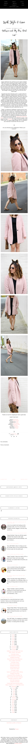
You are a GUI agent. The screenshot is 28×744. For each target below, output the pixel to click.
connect (14, 5)
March (13, 696)
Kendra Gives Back (14, 668)
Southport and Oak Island (14, 616)
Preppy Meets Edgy (12, 586)
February (14, 697)
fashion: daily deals (7, 597)
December (13, 646)
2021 (13, 638)
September (13, 686)
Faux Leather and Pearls (14, 660)
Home (13, 479)
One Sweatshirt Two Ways (15, 655)
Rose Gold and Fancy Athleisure (14, 659)
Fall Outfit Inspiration (14, 680)
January (14, 699)
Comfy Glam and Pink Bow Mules (15, 683)
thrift (5, 5)
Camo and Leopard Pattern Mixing (15, 672)
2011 (13, 709)
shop (23, 5)
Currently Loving (12, 605)
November (13, 647)
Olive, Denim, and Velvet (14, 652)
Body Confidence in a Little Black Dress (15, 684)
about (14, 1)
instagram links (14, 6)
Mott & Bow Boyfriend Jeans (15, 554)
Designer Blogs (18, 743)
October (14, 649)
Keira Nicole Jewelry (14, 664)
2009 (13, 712)
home (5, 1)
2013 (13, 705)
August (13, 688)
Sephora (17, 426)
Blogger (17, 729)
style (22, 1)
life (23, 3)
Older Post (4, 479)
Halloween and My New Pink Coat (15, 651)
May (14, 693)
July (14, 689)
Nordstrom (15, 419)
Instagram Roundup (14, 657)
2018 (13, 643)
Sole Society (16, 420)
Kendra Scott (17, 424)
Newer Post (24, 479)
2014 (13, 704)
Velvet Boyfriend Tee (14, 667)
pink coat (10, 119)
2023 (13, 634)
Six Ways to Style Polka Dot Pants (17, 533)
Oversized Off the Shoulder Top (14, 675)
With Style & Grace (14, 22)
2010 (13, 710)
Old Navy (15, 425)
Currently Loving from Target (14, 678)
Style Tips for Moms (13, 543)
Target (16, 428)
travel (6, 3)
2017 (13, 644)
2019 (13, 641)
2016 (13, 701)
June (14, 691)
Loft (17, 422)
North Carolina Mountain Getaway (15, 676)
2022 (13, 636)
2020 (13, 639)
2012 (13, 707)
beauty (15, 3)
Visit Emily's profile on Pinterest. (14, 722)
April (14, 694)
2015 (13, 702)
